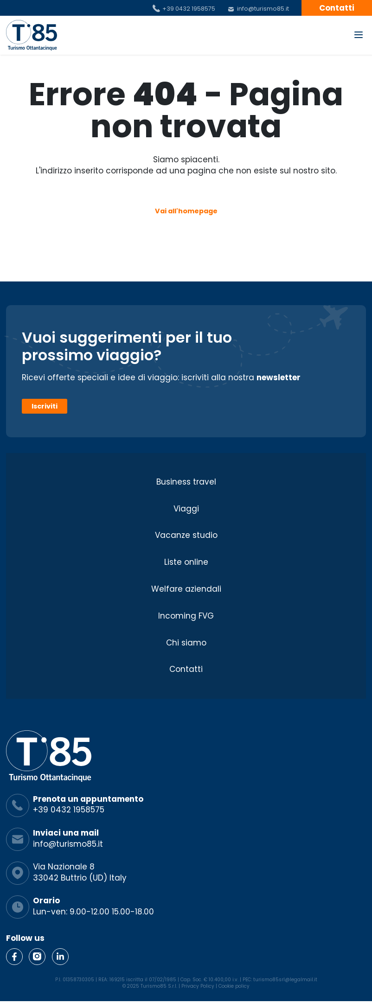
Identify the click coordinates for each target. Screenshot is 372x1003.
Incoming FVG (186, 615)
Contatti (336, 7)
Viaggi (186, 508)
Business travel (186, 481)
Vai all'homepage (186, 211)
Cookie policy (234, 986)
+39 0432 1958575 (188, 9)
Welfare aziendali (186, 588)
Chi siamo (186, 642)
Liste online (186, 562)
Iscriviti (45, 406)
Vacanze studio (186, 535)
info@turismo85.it (263, 9)
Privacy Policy (197, 986)
